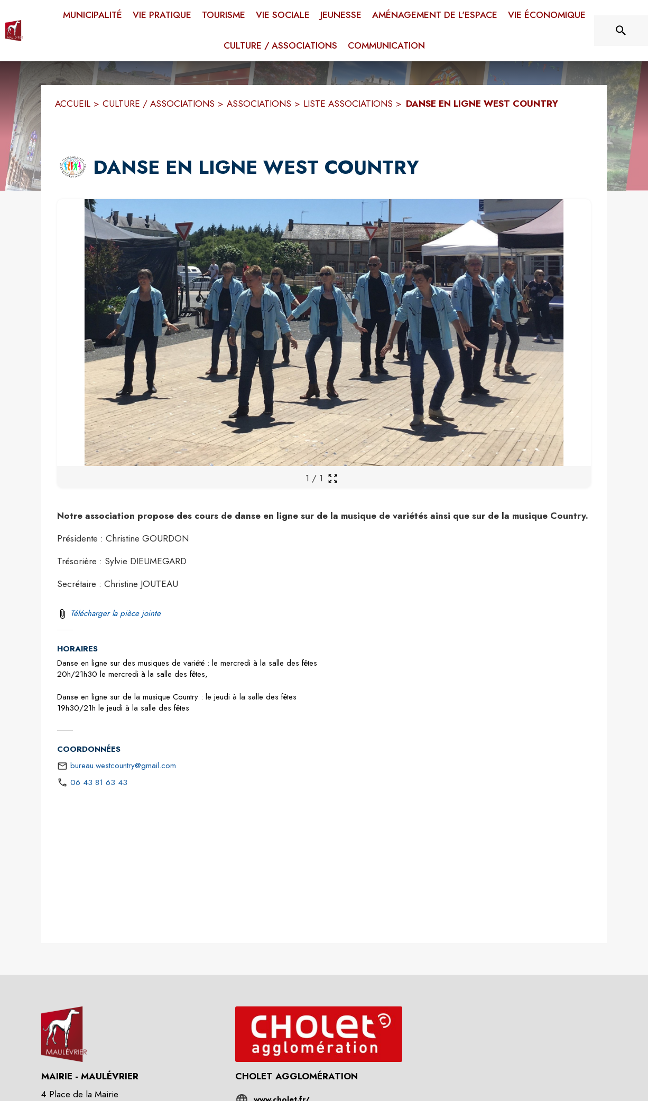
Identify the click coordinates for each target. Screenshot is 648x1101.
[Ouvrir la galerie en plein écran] (332, 478)
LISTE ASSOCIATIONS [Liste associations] (348, 103)
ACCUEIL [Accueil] (72, 103)
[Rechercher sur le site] (621, 31)
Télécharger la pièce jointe (115, 613)
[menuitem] (92, 13)
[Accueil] (14, 30)
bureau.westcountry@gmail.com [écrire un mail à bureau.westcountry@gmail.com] (123, 765)
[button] (73, 167)
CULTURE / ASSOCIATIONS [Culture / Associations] (159, 103)
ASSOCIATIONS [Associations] (259, 103)
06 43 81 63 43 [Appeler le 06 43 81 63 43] (98, 782)
